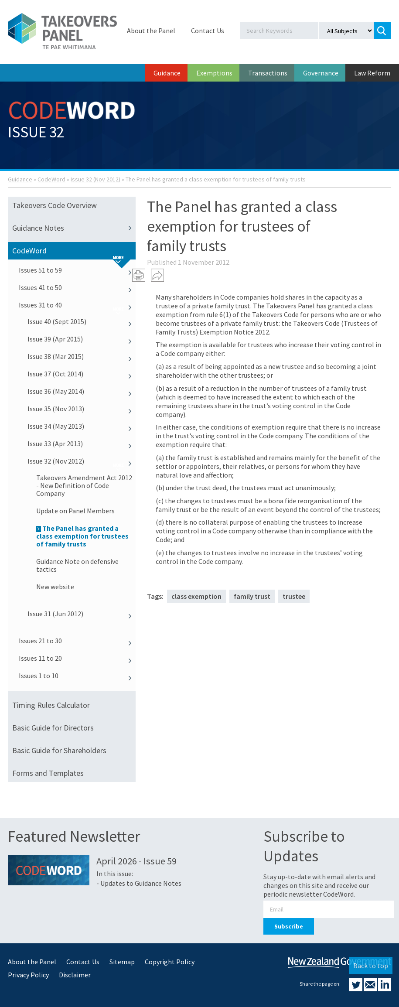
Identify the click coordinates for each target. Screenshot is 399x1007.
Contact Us (207, 30)
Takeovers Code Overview (54, 205)
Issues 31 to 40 (77, 305)
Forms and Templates (48, 773)
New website (55, 586)
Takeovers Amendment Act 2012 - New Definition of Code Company (84, 485)
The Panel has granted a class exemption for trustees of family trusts (82, 536)
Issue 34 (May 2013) (81, 426)
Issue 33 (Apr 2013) (81, 443)
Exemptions (214, 72)
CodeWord (51, 179)
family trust (252, 596)
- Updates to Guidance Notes (138, 883)
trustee (294, 596)
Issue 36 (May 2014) (81, 391)
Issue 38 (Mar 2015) (81, 356)
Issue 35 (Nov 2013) (81, 409)
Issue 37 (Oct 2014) (81, 374)
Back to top (370, 965)
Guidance (167, 72)
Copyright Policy (169, 961)
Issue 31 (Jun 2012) (81, 614)
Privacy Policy (28, 974)
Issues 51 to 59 (77, 270)
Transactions (267, 72)
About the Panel (151, 30)
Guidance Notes (74, 228)
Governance (320, 72)
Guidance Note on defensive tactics (77, 565)
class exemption (196, 596)
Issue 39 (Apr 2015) (81, 339)
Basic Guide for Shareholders (59, 750)
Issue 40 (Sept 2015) (81, 321)
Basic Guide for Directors (53, 728)
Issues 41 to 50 (77, 287)
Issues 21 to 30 (77, 641)
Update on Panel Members (75, 510)
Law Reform (372, 72)
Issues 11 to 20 (77, 658)
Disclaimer (75, 974)
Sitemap (122, 961)
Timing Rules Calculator (51, 705)
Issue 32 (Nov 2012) (95, 179)
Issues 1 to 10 (77, 675)
